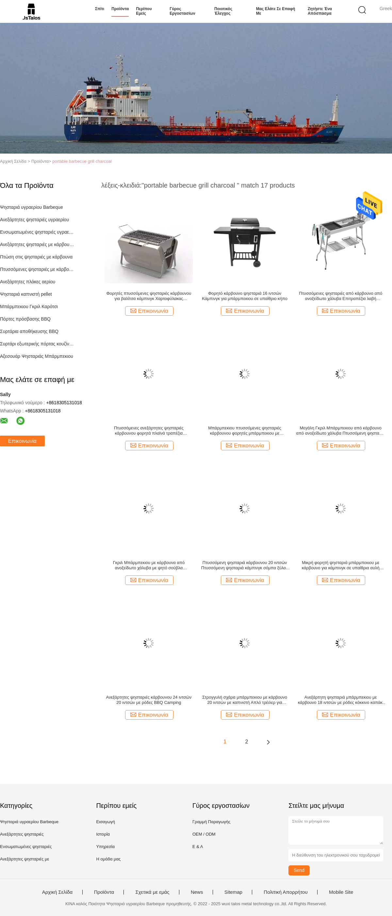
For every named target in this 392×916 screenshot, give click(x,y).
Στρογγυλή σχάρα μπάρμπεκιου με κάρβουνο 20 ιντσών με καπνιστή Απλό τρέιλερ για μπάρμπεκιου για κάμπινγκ (244, 700)
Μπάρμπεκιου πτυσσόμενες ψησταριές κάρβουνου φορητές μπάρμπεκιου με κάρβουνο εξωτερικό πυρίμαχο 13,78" (244, 430)
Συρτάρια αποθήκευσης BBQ (29, 331)
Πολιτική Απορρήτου (285, 892)
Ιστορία (103, 834)
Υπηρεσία (105, 846)
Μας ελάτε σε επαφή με (275, 11)
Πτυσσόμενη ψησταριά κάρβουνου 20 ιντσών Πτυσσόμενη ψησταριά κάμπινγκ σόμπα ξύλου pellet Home (244, 565)
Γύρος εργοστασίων (182, 11)
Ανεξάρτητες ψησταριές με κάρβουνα (37, 244)
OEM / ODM (204, 834)
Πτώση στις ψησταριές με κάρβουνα (36, 256)
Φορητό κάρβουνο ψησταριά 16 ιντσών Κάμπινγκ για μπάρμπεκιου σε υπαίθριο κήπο (244, 296)
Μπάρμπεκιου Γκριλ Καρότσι (29, 306)
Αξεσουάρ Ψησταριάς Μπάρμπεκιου (36, 356)
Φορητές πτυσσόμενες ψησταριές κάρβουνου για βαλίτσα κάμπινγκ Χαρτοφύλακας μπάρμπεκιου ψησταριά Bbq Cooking (148, 296)
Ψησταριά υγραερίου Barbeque (31, 207)
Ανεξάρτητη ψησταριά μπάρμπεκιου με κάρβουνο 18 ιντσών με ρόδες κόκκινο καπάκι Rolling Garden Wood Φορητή (341, 700)
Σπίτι (99, 9)
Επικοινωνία (22, 441)
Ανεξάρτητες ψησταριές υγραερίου (34, 219)
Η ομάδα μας (108, 859)
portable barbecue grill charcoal (81, 161)
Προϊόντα (120, 9)
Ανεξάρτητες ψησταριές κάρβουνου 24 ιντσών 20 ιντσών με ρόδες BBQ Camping (149, 700)
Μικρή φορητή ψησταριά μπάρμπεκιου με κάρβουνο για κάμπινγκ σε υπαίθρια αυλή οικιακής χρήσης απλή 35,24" (341, 565)
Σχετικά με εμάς (152, 892)
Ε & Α (197, 846)
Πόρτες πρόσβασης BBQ (25, 319)
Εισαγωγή (105, 821)
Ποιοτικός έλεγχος (223, 11)
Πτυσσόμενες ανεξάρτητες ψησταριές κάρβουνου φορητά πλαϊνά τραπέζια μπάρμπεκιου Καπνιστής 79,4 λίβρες (149, 430)
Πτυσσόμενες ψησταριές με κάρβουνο (37, 269)
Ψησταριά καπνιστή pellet (26, 294)
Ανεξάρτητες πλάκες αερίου (27, 281)
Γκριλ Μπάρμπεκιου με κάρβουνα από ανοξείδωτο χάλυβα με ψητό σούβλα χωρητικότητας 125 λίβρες (149, 565)
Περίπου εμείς (144, 11)
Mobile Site (341, 892)
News (197, 892)
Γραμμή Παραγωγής (211, 821)
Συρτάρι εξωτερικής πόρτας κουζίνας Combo (37, 343)
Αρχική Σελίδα (57, 892)
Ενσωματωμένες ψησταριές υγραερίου (37, 232)
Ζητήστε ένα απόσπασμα (320, 11)
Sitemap (233, 892)
